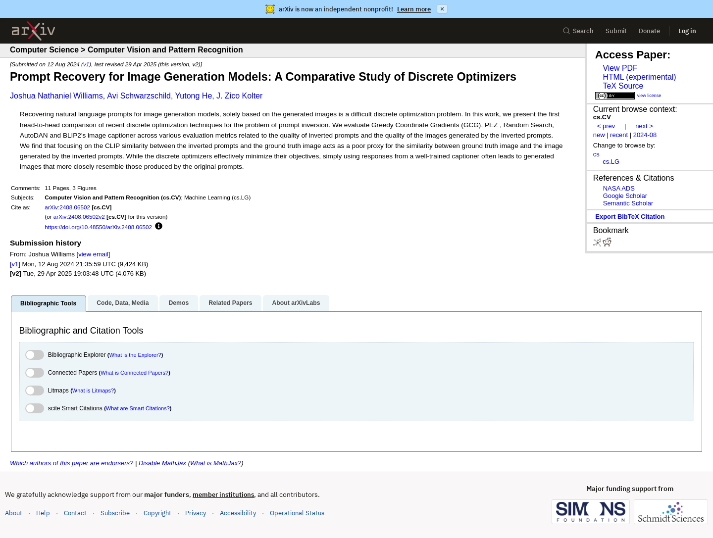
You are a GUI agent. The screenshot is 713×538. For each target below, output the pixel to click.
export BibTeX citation (629, 216)
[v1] (15, 264)
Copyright (157, 513)
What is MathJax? (215, 463)
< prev (606, 126)
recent (619, 135)
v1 (86, 64)
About (13, 513)
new (599, 135)
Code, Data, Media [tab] (123, 302)
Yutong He (193, 96)
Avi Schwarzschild (139, 96)
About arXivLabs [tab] (296, 302)
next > (644, 126)
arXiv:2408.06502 (67, 207)
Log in (687, 31)
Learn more (414, 9)
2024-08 (645, 135)
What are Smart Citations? (138, 408)
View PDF (620, 68)
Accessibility (238, 513)
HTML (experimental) (639, 77)
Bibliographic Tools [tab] (48, 303)
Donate (649, 31)
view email (93, 254)
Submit (616, 31)
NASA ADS (619, 188)
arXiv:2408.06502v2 (79, 216)
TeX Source (623, 86)
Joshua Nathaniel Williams (56, 96)
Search (578, 31)
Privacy (195, 513)
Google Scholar (625, 195)
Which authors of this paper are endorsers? (71, 463)
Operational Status (297, 512)
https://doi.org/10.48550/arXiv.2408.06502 (98, 227)
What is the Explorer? (135, 355)
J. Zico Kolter (239, 96)
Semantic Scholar (628, 203)
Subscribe (115, 513)
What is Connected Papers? (134, 373)
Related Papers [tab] (230, 302)
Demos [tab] (178, 302)
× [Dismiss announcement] (442, 9)
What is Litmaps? (93, 390)
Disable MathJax (162, 463)
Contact (75, 513)
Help (43, 513)
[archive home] (33, 31)
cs (596, 154)
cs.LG (611, 161)
